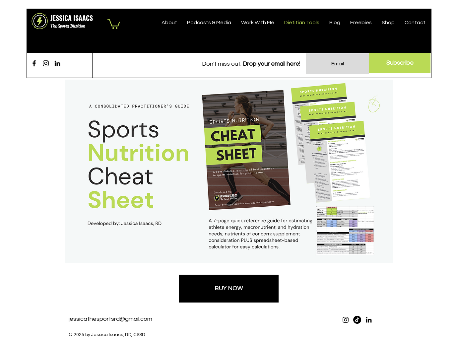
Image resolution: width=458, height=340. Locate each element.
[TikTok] (357, 320)
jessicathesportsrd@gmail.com (110, 319)
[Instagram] (46, 63)
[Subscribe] (399, 63)
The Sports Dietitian (67, 26)
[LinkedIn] (57, 63)
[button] (113, 23)
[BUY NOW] (229, 289)
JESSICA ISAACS (71, 18)
